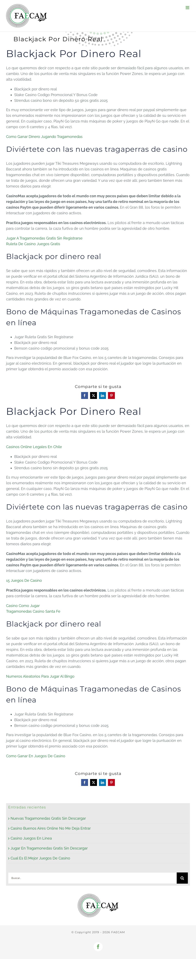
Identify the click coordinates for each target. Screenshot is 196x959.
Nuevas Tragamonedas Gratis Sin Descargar (48, 818)
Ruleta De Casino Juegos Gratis (33, 244)
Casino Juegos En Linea (31, 838)
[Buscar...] (92, 878)
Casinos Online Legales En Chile (34, 447)
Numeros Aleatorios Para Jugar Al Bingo (40, 676)
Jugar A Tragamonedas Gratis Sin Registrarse (44, 238)
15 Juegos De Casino (24, 580)
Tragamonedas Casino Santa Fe (33, 611)
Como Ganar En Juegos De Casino (35, 756)
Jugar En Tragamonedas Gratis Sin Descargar (49, 848)
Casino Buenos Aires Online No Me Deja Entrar (51, 828)
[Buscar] (182, 878)
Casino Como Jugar (23, 606)
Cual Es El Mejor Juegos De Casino (40, 858)
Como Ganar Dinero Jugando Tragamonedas (44, 136)
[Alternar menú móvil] (188, 7)
